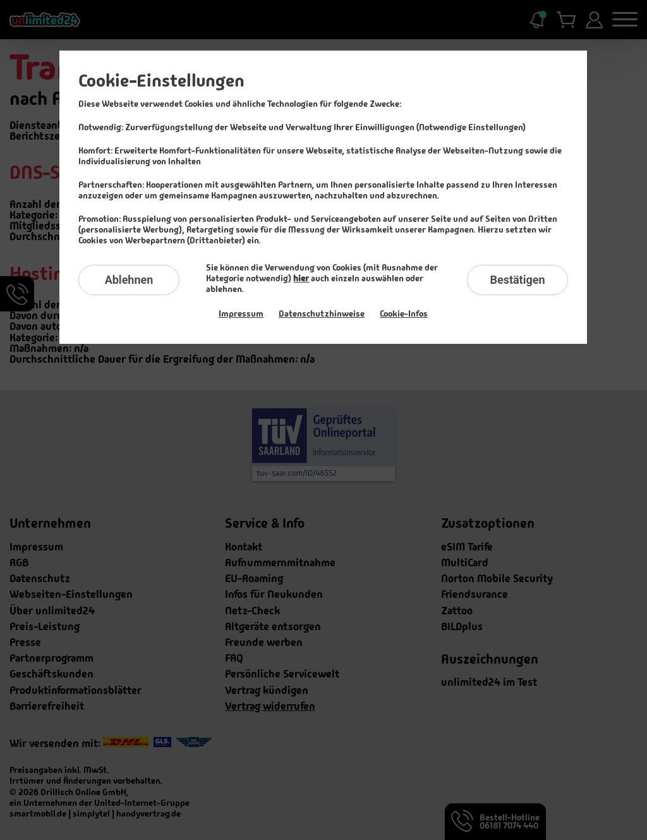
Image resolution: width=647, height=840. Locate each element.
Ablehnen (129, 279)
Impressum (241, 313)
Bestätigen (517, 279)
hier (301, 278)
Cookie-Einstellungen (161, 81)
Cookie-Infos (404, 313)
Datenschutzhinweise (322, 313)
